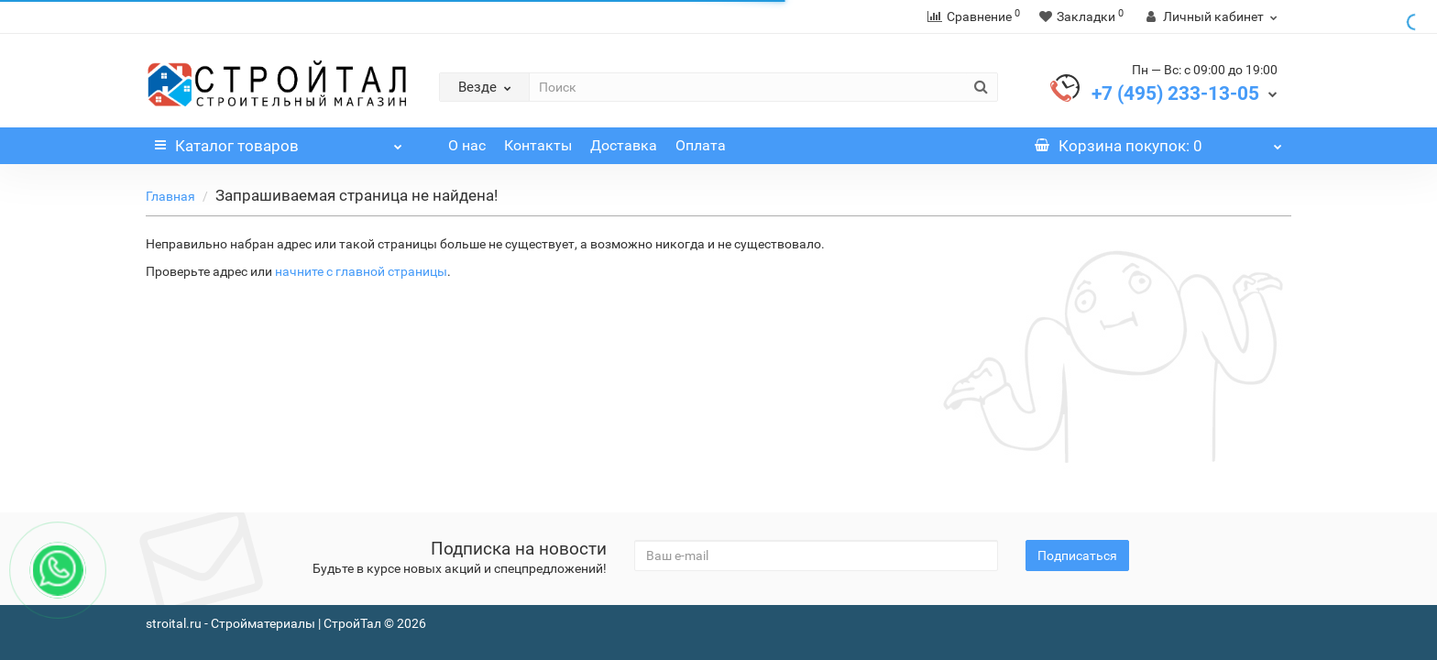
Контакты (538, 145)
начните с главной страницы (361, 271)
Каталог (278, 141)
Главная (170, 196)
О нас (467, 145)
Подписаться (1077, 555)
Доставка (623, 145)
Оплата (700, 145)
